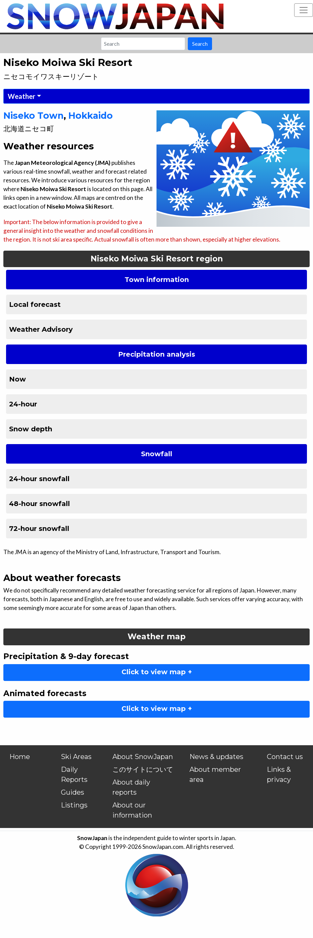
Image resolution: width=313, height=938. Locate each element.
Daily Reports (74, 774)
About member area (215, 774)
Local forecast (35, 304)
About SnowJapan (142, 757)
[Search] (143, 43)
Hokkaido (90, 115)
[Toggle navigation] (303, 10)
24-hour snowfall (39, 479)
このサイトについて (142, 769)
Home (19, 757)
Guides (72, 792)
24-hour (23, 404)
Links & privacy (279, 774)
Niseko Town (33, 115)
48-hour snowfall (39, 504)
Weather (21, 96)
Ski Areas (76, 757)
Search (200, 43)
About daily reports (131, 787)
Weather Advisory (41, 329)
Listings (74, 805)
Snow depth (30, 429)
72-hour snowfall (39, 529)
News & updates (216, 757)
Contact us (285, 757)
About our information (132, 810)
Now (17, 379)
